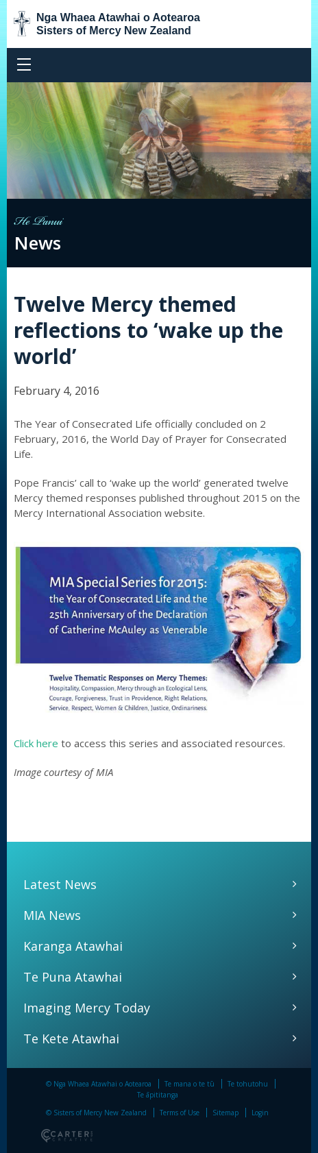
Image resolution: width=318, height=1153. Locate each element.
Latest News (60, 884)
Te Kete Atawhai (71, 1038)
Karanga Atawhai (73, 946)
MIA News (52, 915)
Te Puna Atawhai (72, 977)
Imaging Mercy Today (86, 1007)
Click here (36, 743)
